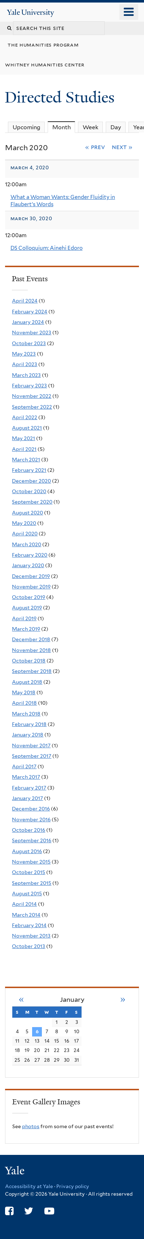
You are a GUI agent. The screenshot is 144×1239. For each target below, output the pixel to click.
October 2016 (28, 830)
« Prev (95, 147)
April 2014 (24, 904)
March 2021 (26, 459)
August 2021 (27, 428)
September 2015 (31, 883)
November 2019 (31, 587)
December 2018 (31, 639)
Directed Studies (61, 97)
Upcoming (26, 127)
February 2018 (29, 724)
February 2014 (29, 925)
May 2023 (24, 354)
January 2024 (28, 322)
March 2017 (26, 777)
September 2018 (32, 671)
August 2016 (27, 851)
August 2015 (27, 893)
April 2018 (24, 703)
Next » (122, 147)
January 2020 (28, 565)
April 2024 (25, 301)
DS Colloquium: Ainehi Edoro (46, 248)
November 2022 (31, 396)
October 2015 (28, 872)
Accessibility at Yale (29, 1186)
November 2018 (31, 650)
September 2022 (32, 407)
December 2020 (31, 481)
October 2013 (28, 946)
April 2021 (24, 449)
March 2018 (26, 714)
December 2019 (31, 576)
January (72, 999)
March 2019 (26, 629)
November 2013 (31, 936)
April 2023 (24, 364)
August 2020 (27, 513)
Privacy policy (72, 1186)
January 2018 (27, 735)
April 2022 (24, 417)
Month (63, 127)
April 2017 (24, 766)
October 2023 (29, 343)
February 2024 (29, 311)
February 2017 (29, 788)
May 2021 (23, 438)
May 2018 (23, 692)
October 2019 (28, 597)
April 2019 (24, 618)
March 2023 (26, 375)
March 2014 (26, 915)
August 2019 (27, 607)
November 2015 (31, 862)
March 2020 (26, 544)
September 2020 (32, 502)
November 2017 (31, 745)
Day (115, 127)
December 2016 (31, 809)
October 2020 (29, 491)
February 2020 (29, 555)
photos (30, 1126)
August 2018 (27, 682)
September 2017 (31, 756)
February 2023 (29, 385)
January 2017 (27, 798)
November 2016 (31, 819)
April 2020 (25, 533)
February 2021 (29, 470)
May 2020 (24, 523)
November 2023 (31, 332)
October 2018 (28, 661)
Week (91, 127)
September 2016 (31, 840)
